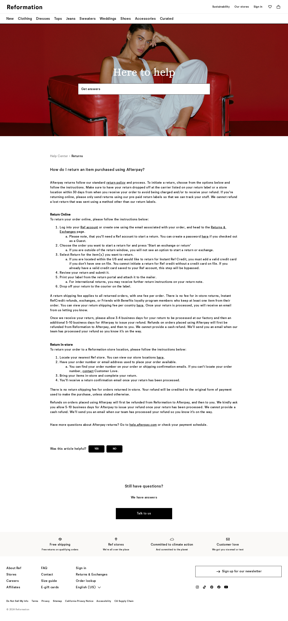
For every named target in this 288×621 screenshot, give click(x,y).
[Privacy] (46, 601)
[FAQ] (44, 568)
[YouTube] (226, 588)
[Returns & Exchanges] (91, 574)
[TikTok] (205, 588)
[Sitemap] (57, 601)
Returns (77, 156)
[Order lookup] (86, 581)
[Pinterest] (212, 588)
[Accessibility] (103, 601)
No (114, 449)
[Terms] (35, 601)
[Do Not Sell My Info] (17, 601)
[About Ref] (13, 568)
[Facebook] (219, 588)
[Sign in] (81, 568)
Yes (96, 449)
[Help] (47, 574)
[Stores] (11, 574)
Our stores (241, 6)
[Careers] (12, 581)
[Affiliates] (13, 587)
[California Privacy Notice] (79, 601)
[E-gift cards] (50, 587)
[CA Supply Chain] (124, 601)
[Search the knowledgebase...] (144, 89)
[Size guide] (49, 581)
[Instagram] (197, 588)
